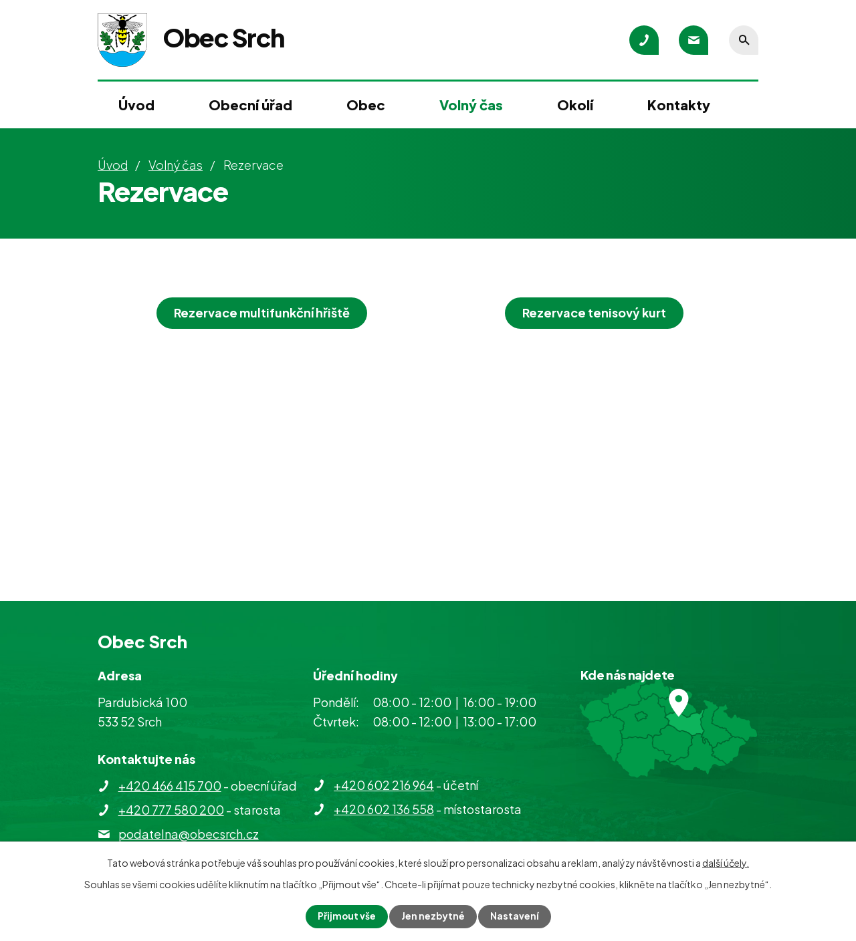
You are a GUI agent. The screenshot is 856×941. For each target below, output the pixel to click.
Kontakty (678, 104)
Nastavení (515, 916)
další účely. (725, 863)
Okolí (575, 104)
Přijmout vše (346, 916)
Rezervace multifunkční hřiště (262, 312)
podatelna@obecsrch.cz (188, 833)
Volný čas (471, 104)
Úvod (136, 104)
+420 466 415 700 (169, 785)
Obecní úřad (250, 104)
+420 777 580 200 (171, 809)
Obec (365, 104)
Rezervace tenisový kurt (594, 312)
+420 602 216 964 (384, 785)
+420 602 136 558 (384, 809)
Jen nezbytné (433, 916)
